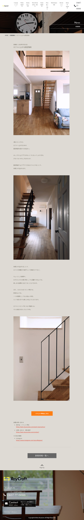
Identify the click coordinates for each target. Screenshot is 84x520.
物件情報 (42, 5)
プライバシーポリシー (10, 512)
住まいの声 (27, 5)
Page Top (42, 466)
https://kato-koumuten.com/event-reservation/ (30, 427)
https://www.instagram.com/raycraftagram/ (29, 440)
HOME (6, 35)
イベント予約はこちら (42, 413)
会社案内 (67, 7)
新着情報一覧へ (42, 455)
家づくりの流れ (47, 6)
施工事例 (22, 5)
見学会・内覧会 (35, 5)
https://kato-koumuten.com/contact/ (27, 432)
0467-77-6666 (77, 6)
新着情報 (12, 35)
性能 (54, 4)
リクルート (61, 5)
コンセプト (16, 5)
